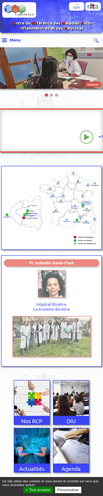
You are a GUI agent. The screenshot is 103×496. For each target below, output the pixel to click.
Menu (15, 40)
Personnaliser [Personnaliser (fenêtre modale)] (68, 490)
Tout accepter (38, 490)
